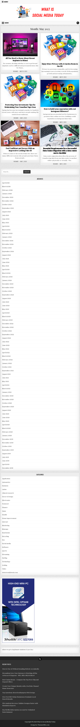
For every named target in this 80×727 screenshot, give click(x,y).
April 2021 (5, 385)
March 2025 (6, 230)
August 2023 (6, 298)
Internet (5, 522)
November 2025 (8, 201)
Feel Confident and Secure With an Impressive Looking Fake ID (20, 149)
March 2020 (6, 428)
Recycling (5, 536)
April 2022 (6, 352)
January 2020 (7, 435)
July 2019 (5, 457)
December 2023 (7, 284)
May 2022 (5, 349)
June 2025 (5, 219)
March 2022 (6, 356)
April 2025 (6, 226)
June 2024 (5, 262)
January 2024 (7, 280)
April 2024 (5, 269)
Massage (5, 529)
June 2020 (6, 417)
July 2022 (5, 342)
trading (4, 565)
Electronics (6, 500)
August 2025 (6, 212)
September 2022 (8, 334)
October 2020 (7, 403)
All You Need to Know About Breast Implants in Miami (20, 59)
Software (5, 547)
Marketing (5, 525)
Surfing (4, 558)
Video (4, 569)
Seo (3, 540)
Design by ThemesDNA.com (40, 725)
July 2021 (5, 378)
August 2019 (6, 453)
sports (4, 551)
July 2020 (5, 414)
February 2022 (7, 360)
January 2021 (6, 392)
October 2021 (6, 367)
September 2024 (8, 251)
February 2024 (7, 277)
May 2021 (5, 381)
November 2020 (8, 399)
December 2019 (7, 439)
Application (6, 478)
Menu (6, 2)
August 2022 (6, 338)
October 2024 (7, 248)
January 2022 (7, 363)
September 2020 (8, 406)
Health (4, 515)
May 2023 (5, 309)
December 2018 (7, 468)
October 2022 (7, 331)
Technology (6, 561)
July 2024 (5, 259)
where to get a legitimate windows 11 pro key (17, 649)
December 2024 (7, 240)
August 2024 (6, 255)
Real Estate (6, 533)
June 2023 (5, 305)
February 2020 (7, 432)
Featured (5, 504)
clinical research (8, 493)
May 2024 (5, 266)
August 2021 (6, 374)
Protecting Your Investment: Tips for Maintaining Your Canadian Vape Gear (20, 106)
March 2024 (6, 273)
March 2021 (6, 388)
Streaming (5, 554)
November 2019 (7, 443)
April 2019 (5, 464)
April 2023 (6, 313)
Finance (5, 507)
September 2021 (8, 370)
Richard (15, 71)
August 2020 (6, 410)
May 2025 (5, 222)
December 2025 (7, 197)
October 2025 (7, 204)
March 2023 (6, 316)
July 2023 (5, 302)
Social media (6, 543)
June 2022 (5, 345)
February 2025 (7, 233)
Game (4, 511)
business (5, 486)
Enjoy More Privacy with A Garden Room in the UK (60, 65)
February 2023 (7, 320)
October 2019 (6, 446)
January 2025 (7, 237)
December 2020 (7, 396)
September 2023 (8, 295)
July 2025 (5, 215)
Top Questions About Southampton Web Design (18, 692)
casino (4, 489)
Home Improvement (9, 518)
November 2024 (7, 244)
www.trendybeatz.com (10, 572)
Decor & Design (7, 496)
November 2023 (8, 287)
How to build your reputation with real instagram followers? (60, 110)
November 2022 (8, 327)
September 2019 (8, 450)
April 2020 (6, 424)
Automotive (6, 482)
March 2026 (6, 186)
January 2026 (7, 193)
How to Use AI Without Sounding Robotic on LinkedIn (20, 669)
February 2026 (7, 190)
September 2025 (8, 208)
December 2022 (7, 323)
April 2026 (6, 183)
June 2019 (5, 461)
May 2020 (5, 421)
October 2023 (7, 291)
